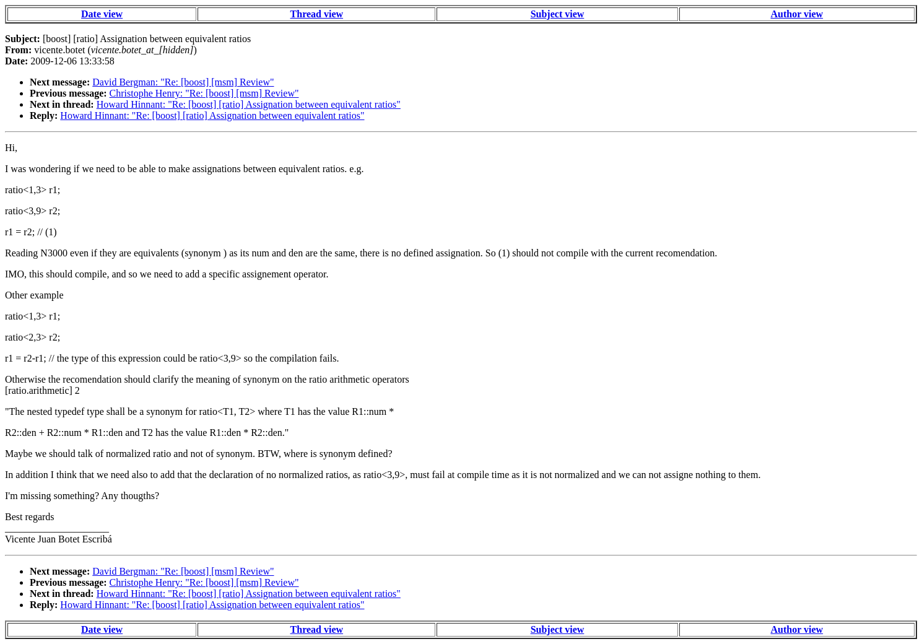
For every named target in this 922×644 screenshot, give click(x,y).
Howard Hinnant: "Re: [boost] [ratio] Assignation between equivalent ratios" (249, 104)
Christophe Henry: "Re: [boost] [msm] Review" (204, 93)
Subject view (558, 14)
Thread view (316, 14)
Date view (102, 14)
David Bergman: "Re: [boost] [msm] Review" (183, 82)
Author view (797, 14)
